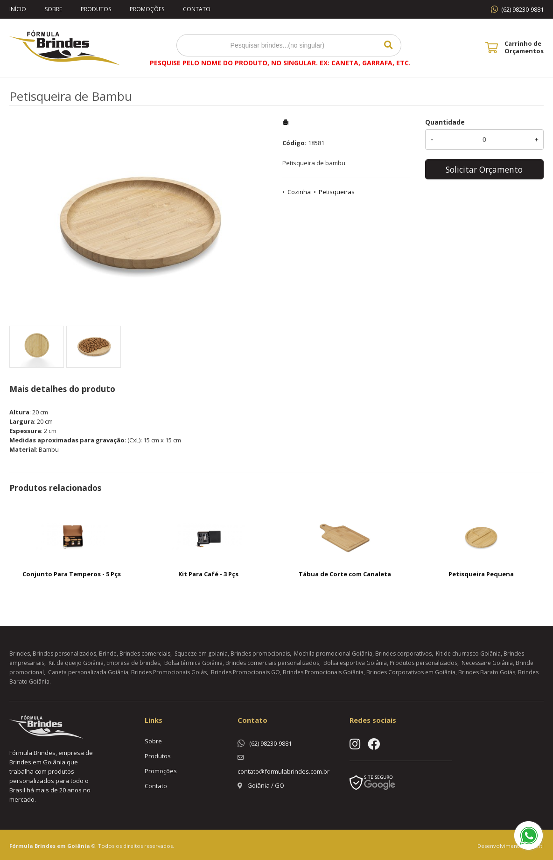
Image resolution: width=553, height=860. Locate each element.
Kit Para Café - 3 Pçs (208, 574)
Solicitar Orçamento (484, 169)
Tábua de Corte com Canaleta (345, 574)
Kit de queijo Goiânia (76, 663)
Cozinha (299, 192)
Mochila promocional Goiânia (333, 653)
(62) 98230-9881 (522, 9)
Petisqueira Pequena (481, 574)
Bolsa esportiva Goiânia (355, 663)
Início (17, 9)
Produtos (96, 9)
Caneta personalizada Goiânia (88, 672)
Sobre (53, 9)
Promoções (147, 9)
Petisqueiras (337, 192)
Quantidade (445, 122)
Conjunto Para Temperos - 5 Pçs (71, 574)
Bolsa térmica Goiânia (193, 663)
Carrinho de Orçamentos (524, 47)
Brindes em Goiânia (62, 845)
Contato (196, 9)
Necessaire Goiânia (487, 663)
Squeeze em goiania (201, 653)
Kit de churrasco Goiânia (468, 653)
